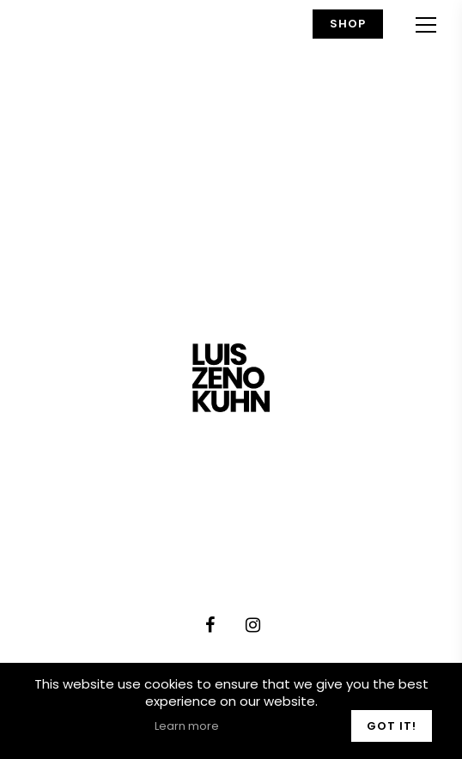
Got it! (391, 726)
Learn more (187, 726)
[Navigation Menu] (426, 24)
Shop (348, 23)
